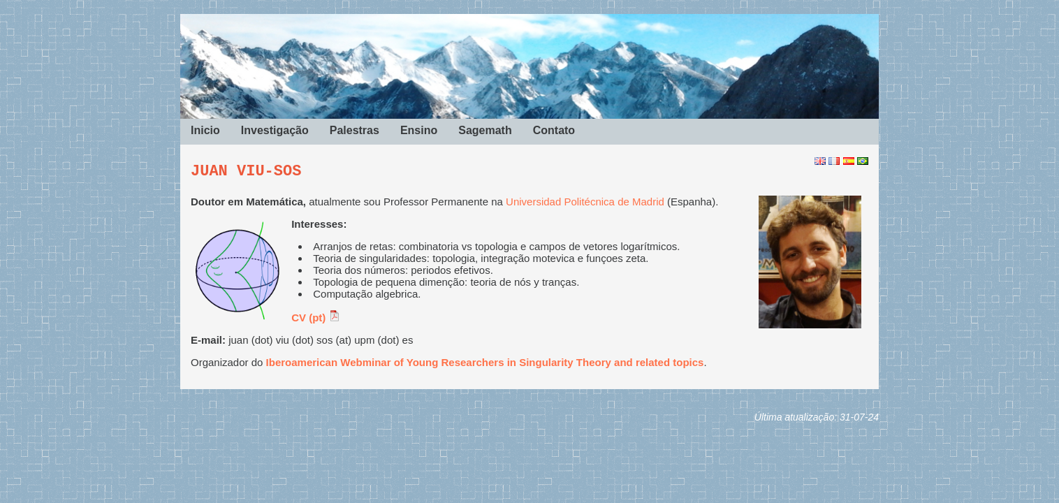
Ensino (418, 130)
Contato (554, 130)
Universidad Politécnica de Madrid (585, 201)
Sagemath (484, 130)
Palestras (354, 130)
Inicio (205, 130)
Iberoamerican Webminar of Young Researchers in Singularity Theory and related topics (485, 362)
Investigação (275, 130)
